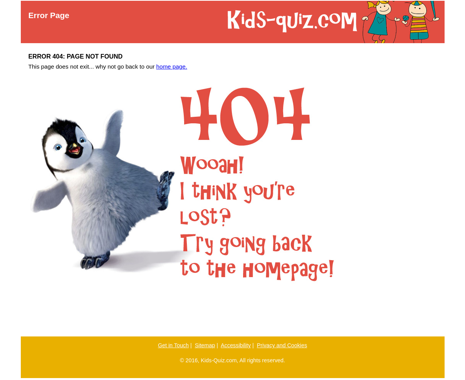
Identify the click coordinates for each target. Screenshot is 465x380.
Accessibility (236, 345)
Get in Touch (173, 345)
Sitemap (205, 345)
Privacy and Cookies (282, 345)
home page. (171, 66)
